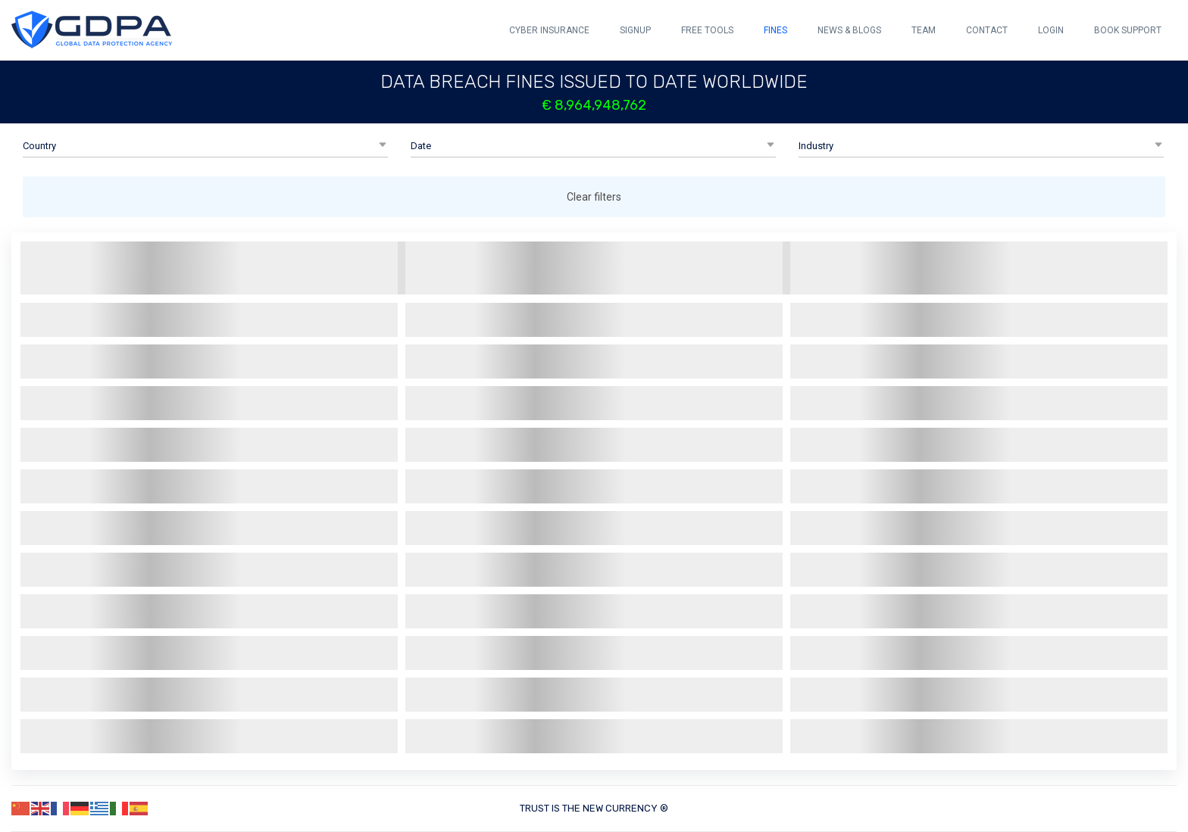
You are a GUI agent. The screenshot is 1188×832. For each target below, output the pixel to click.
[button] (205, 146)
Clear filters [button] (594, 197)
